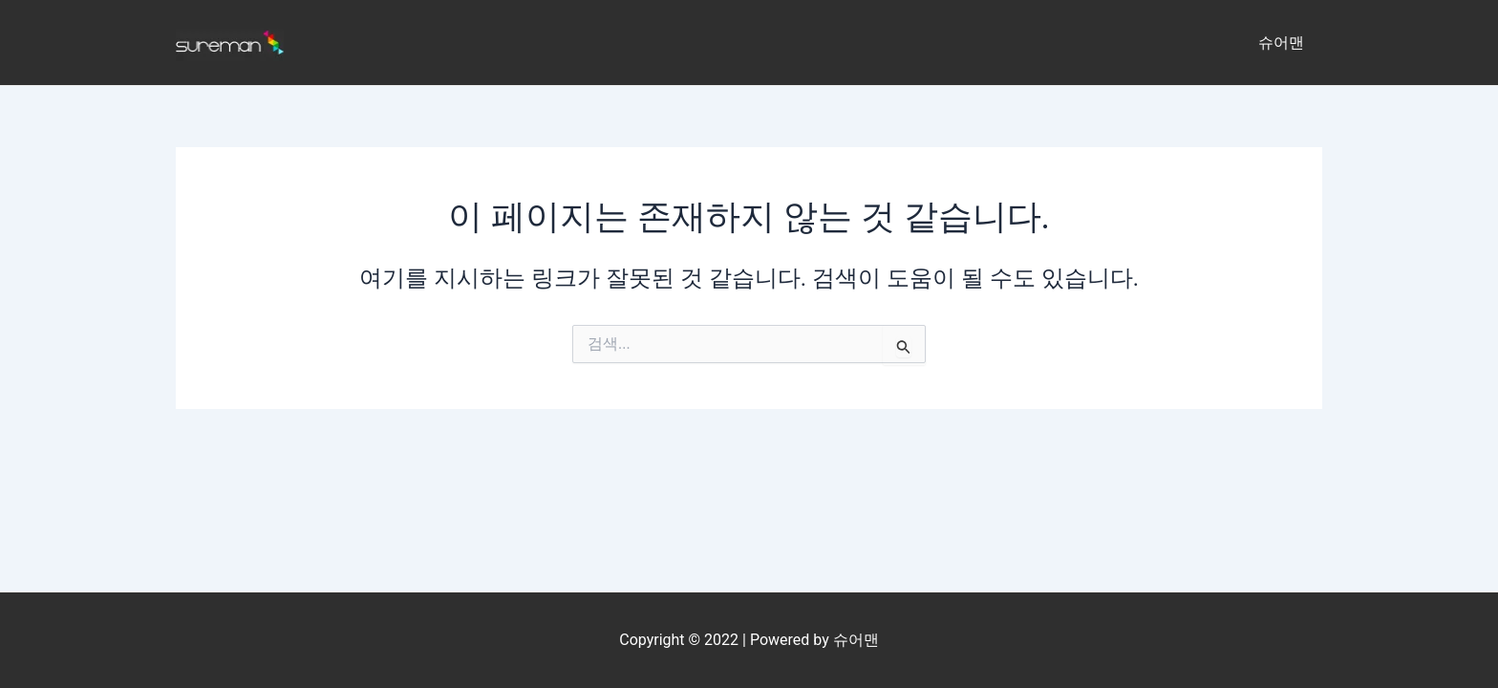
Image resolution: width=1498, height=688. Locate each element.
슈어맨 (1284, 42)
